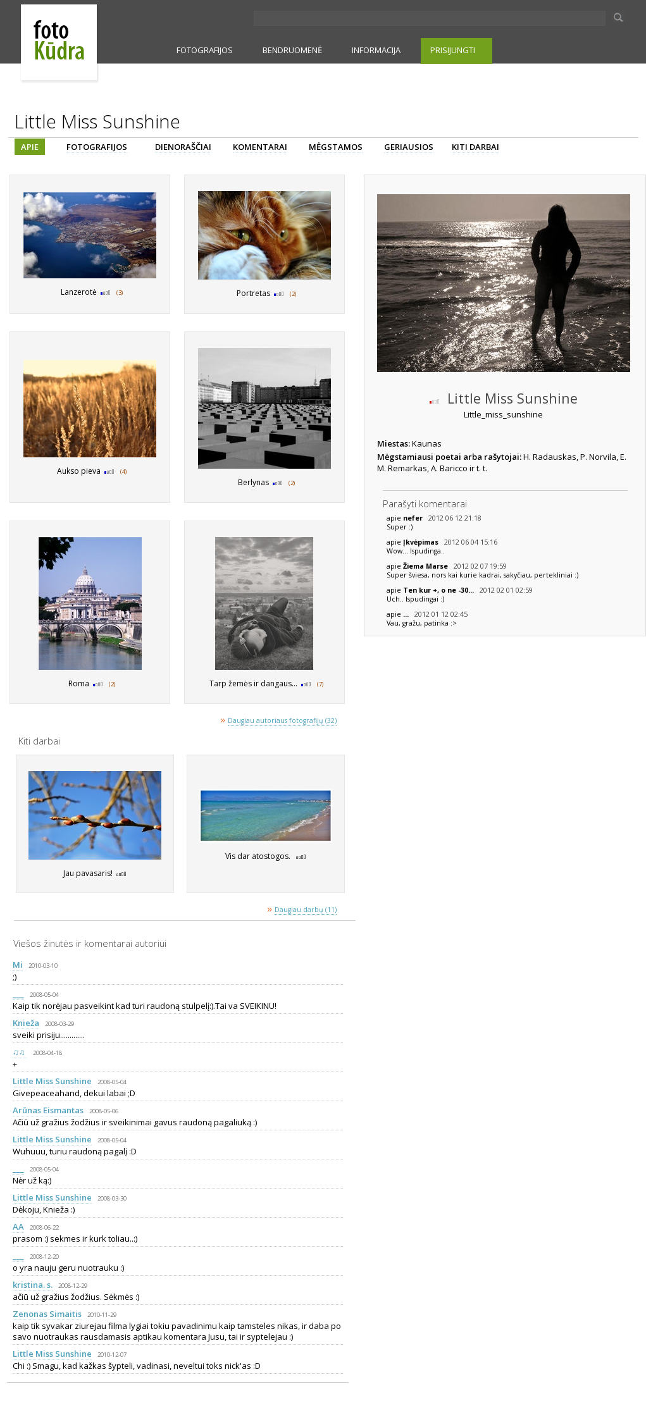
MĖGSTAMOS (336, 146)
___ (18, 993)
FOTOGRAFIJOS (205, 50)
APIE (30, 146)
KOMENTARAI (260, 146)
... (407, 614)
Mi (18, 964)
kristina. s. (33, 1284)
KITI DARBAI (475, 146)
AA (18, 1226)
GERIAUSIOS (408, 146)
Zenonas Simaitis (47, 1313)
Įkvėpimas (421, 542)
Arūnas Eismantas (48, 1110)
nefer (414, 518)
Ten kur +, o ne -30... (439, 590)
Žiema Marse (426, 566)
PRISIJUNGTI (452, 50)
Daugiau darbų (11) (306, 909)
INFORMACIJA (376, 50)
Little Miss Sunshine (52, 1081)
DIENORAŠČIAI (183, 146)
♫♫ (20, 1052)
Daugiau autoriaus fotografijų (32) (282, 720)
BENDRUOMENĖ (292, 50)
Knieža (26, 1023)
